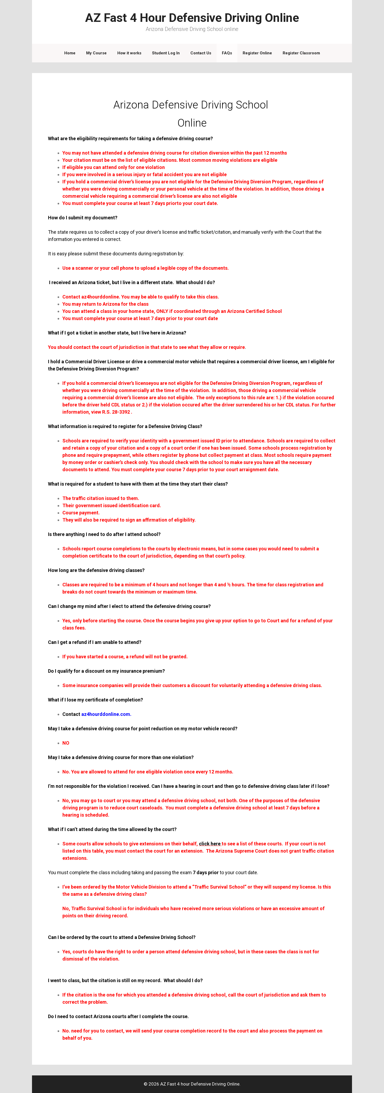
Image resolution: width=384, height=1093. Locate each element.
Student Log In (166, 53)
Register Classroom (301, 53)
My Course (96, 53)
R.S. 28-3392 (116, 412)
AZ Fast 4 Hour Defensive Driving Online (192, 18)
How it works (129, 53)
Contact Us (200, 53)
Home (69, 53)
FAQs (227, 53)
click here (210, 843)
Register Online (257, 53)
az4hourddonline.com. (106, 714)
